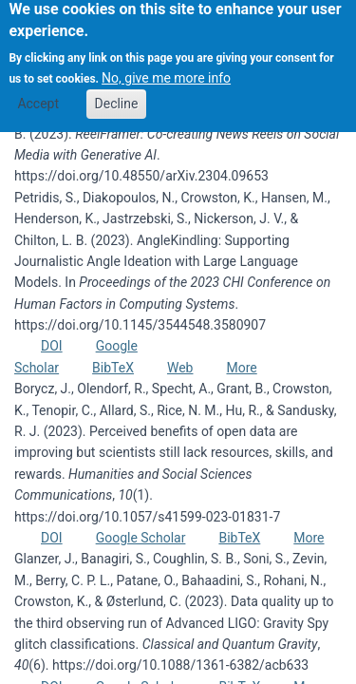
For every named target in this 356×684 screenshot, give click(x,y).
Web (180, 367)
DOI (52, 345)
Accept (38, 94)
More (241, 367)
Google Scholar (141, 537)
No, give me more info (166, 69)
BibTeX (113, 367)
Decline (117, 94)
